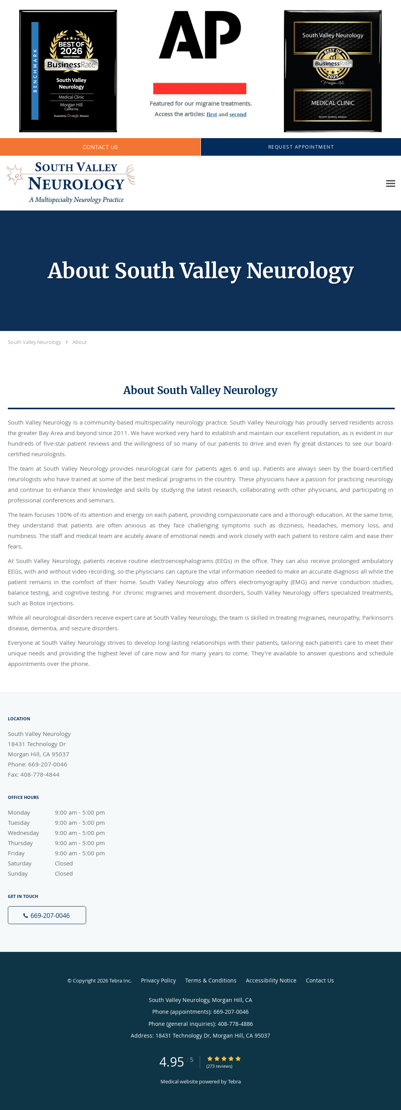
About (79, 341)
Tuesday (64, 822)
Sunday (64, 873)
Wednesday (64, 833)
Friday (64, 853)
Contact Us (320, 980)
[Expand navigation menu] (390, 183)
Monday (64, 812)
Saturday (64, 863)
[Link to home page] (68, 183)
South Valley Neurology (34, 341)
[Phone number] (47, 915)
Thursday (64, 843)
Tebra (234, 1081)
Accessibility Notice (271, 980)
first (212, 114)
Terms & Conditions (211, 980)
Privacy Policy (158, 980)
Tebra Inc (119, 980)
